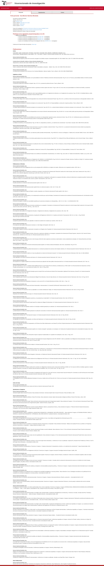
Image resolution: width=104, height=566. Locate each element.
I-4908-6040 (22, 24)
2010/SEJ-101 (40, 39)
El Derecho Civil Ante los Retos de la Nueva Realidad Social (35, 28)
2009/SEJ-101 (48, 40)
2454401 (22, 25)
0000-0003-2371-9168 (25, 22)
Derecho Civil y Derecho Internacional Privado (32, 29)
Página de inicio (5, 8)
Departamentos (41, 12)
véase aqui (34, 44)
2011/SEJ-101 (40, 38)
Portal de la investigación (96, 8)
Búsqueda (21, 12)
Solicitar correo (19, 21)
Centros (62, 12)
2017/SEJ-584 (40, 36)
